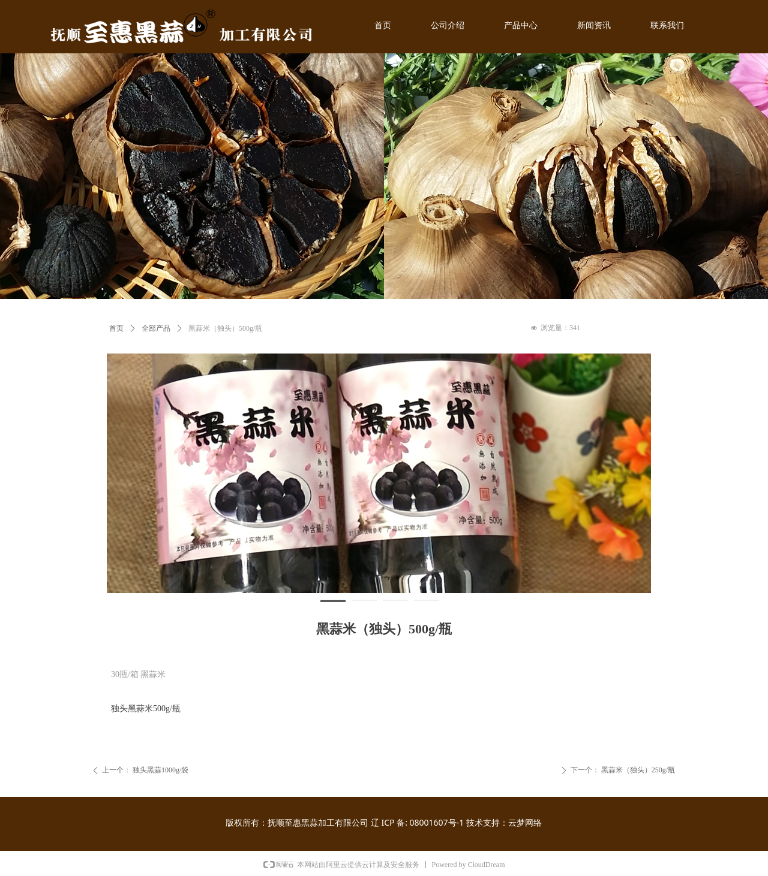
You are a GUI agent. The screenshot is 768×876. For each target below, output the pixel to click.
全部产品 (156, 328)
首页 (116, 328)
